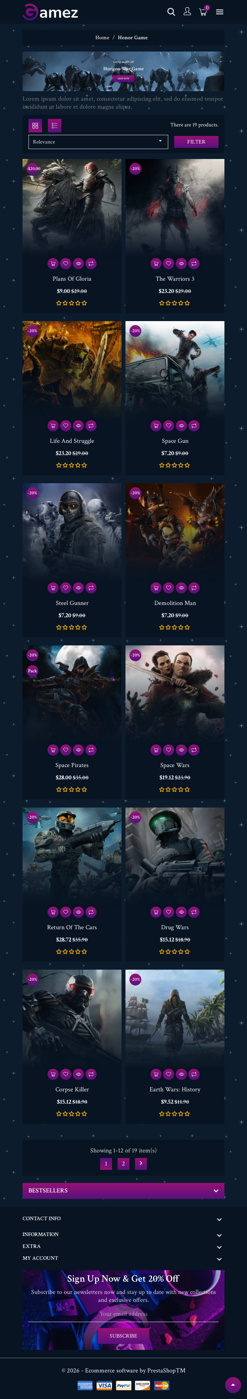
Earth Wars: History (175, 1089)
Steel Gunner (72, 603)
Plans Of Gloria (72, 279)
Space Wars (175, 765)
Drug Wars (175, 927)
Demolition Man (175, 603)
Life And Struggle (72, 441)
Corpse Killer (72, 1089)
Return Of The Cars (72, 927)
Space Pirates (72, 765)
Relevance (98, 141)
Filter (196, 141)
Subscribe (123, 1336)
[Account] (187, 12)
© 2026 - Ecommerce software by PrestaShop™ (124, 1370)
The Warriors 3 (175, 279)
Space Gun (175, 441)
